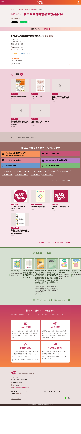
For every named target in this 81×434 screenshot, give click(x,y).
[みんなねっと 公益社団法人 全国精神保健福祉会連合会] (40, 2)
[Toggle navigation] (2, 2)
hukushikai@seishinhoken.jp (21, 388)
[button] (70, 275)
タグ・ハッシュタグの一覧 (61, 181)
